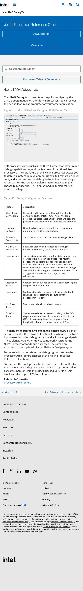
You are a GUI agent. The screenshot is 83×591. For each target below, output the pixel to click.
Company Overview (14, 404)
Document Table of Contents (40, 79)
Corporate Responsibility (17, 443)
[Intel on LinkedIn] (19, 472)
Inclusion (7, 450)
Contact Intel (10, 412)
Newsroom (8, 419)
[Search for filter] (41, 69)
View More (39, 45)
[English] (70, 4)
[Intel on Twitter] (11, 472)
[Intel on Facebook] (3, 472)
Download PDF (41, 33)
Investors (7, 427)
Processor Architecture (17, 382)
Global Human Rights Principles (56, 526)
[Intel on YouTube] (27, 472)
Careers (7, 435)
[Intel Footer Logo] (9, 559)
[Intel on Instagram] (35, 472)
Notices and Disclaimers (62, 521)
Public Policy (10, 458)
